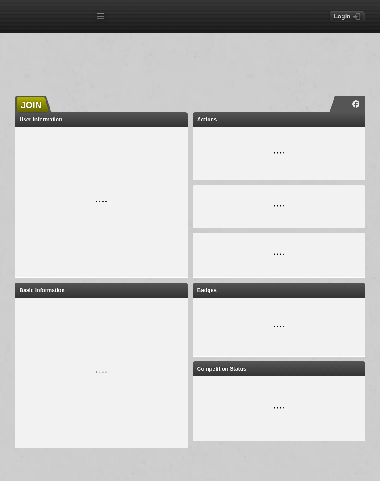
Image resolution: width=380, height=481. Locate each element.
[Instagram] (342, 104)
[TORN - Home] (53, 17)
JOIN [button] (31, 105)
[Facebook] (355, 104)
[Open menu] (100, 16)
